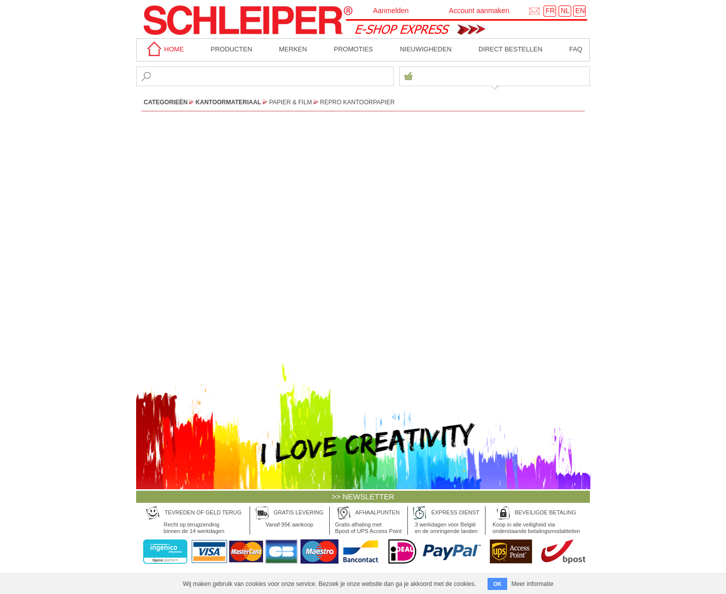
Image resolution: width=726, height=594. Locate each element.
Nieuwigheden (426, 49)
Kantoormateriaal (228, 102)
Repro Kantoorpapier (357, 102)
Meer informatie (532, 583)
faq (575, 49)
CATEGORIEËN (166, 102)
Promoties (353, 49)
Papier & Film (290, 102)
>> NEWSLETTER (363, 496)
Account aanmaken (479, 11)
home (164, 49)
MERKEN (293, 49)
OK (497, 584)
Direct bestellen (510, 49)
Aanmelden (391, 11)
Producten (231, 49)
